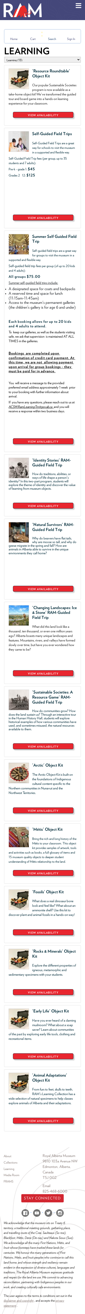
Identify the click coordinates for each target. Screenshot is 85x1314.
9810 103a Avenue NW (60, 1161)
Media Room (11, 1175)
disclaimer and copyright (19, 1300)
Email (46, 1186)
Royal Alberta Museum (59, 1156)
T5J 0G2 (50, 1177)
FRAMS (8, 1181)
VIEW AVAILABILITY (43, 115)
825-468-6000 (55, 1191)
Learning (9, 1169)
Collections (10, 1162)
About (7, 1156)
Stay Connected (42, 1198)
